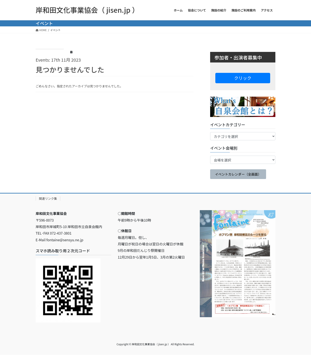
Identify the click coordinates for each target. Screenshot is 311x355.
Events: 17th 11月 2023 (58, 60)
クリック (242, 78)
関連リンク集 (48, 199)
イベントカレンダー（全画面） (239, 174)
